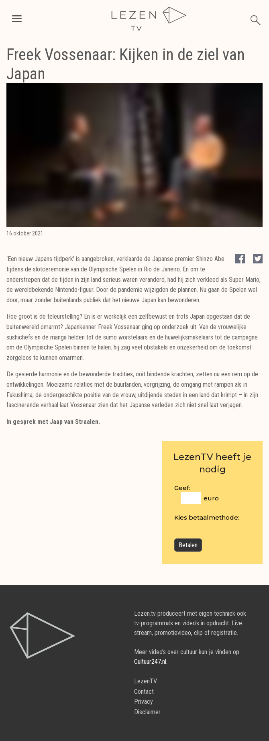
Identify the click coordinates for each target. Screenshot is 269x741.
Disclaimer (147, 712)
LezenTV (145, 681)
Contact (144, 691)
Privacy (143, 701)
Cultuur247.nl (150, 661)
